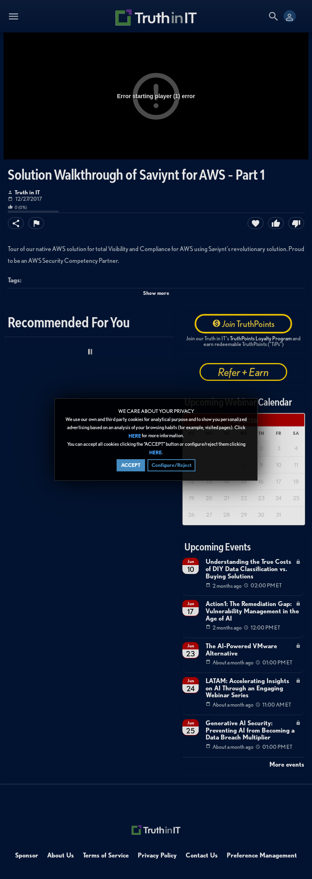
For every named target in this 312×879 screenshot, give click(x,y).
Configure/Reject (171, 465)
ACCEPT (131, 465)
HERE (134, 436)
